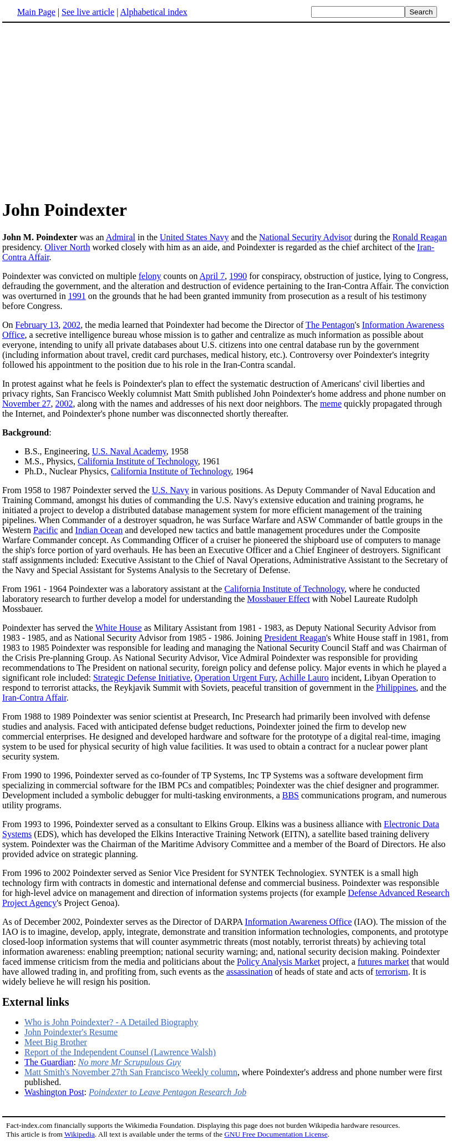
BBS (290, 795)
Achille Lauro (303, 677)
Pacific (45, 530)
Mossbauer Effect (278, 599)
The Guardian (48, 1062)
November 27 (26, 403)
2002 (71, 325)
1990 (238, 276)
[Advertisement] (95, 110)
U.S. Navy (170, 490)
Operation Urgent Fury (235, 677)
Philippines (396, 687)
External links (35, 1002)
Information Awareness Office (298, 921)
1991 (77, 296)
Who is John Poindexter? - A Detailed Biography (111, 1022)
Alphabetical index (153, 12)
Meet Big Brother (55, 1042)
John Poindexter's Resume (71, 1032)
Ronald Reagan (419, 237)
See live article (88, 12)
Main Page (36, 12)
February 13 (37, 325)
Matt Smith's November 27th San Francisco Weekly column (130, 1072)
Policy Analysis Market (278, 961)
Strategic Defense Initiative (141, 677)
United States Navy (194, 237)
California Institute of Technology (138, 461)
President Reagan (295, 637)
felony (150, 276)
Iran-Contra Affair (34, 697)
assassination (249, 971)
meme (331, 403)
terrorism (391, 971)
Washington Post (54, 1092)
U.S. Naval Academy (129, 451)
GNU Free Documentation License (275, 1134)
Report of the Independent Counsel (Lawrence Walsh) (120, 1052)
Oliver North (67, 247)
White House (118, 627)
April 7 (212, 276)
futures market (383, 961)
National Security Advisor (305, 237)
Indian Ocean (99, 530)
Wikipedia (79, 1134)
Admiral (120, 237)
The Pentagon (330, 325)
